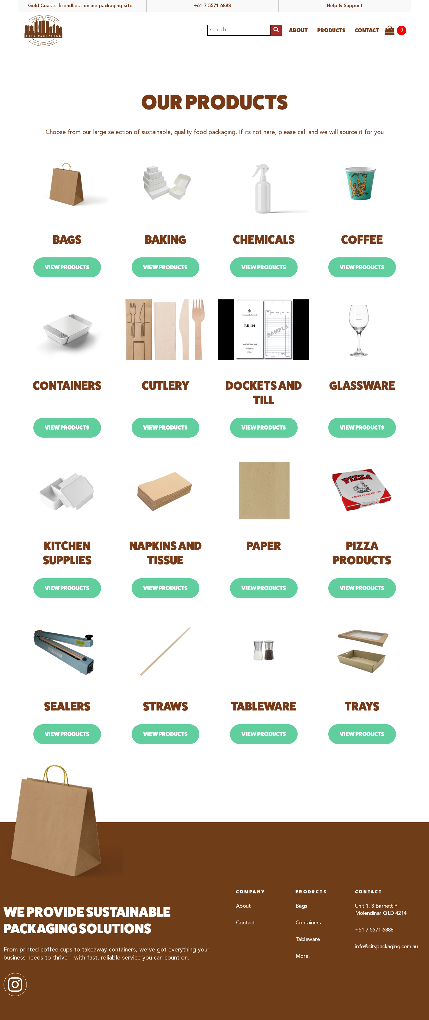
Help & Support (345, 6)
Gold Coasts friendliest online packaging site (80, 6)
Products (331, 30)
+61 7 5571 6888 (212, 6)
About (298, 30)
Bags (301, 906)
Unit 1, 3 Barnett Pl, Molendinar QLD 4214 (381, 910)
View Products (67, 267)
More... (303, 956)
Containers (308, 923)
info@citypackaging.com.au (381, 946)
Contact (367, 30)
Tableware (308, 939)
